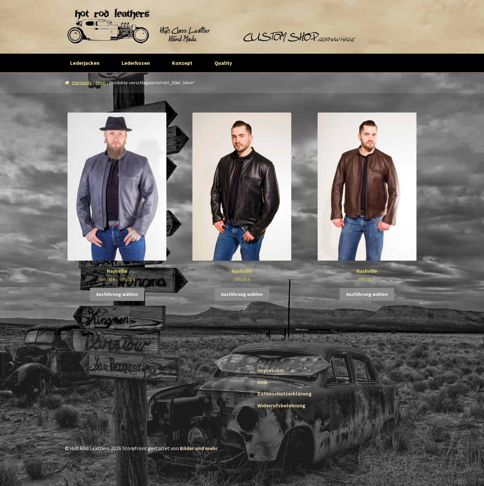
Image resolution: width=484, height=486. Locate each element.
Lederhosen (136, 63)
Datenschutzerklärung (284, 393)
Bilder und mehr (198, 448)
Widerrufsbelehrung (281, 405)
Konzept (182, 63)
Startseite (82, 83)
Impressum (270, 370)
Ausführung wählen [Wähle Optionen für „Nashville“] (117, 294)
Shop (101, 83)
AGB (262, 382)
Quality (223, 63)
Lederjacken (85, 63)
